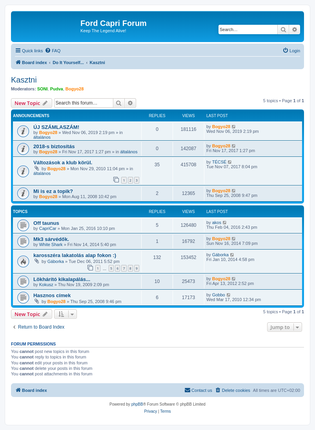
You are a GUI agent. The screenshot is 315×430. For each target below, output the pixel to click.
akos (216, 222)
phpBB (137, 404)
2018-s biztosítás (54, 146)
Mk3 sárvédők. (51, 239)
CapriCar (47, 228)
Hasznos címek (52, 295)
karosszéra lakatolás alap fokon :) (74, 255)
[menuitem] (52, 50)
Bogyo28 (75, 88)
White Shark (51, 244)
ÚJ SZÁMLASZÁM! (56, 127)
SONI (42, 88)
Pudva (56, 88)
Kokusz (46, 284)
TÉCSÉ (219, 162)
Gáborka (55, 261)
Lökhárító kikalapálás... (61, 279)
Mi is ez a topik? (53, 191)
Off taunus (46, 223)
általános (42, 137)
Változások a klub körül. (62, 162)
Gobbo (218, 294)
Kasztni (24, 79)
